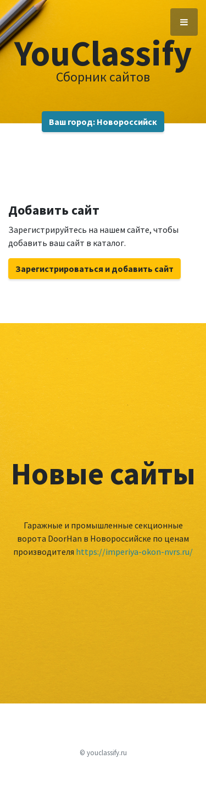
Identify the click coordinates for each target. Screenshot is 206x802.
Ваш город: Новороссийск (103, 121)
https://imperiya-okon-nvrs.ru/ (134, 551)
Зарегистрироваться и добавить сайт (94, 268)
